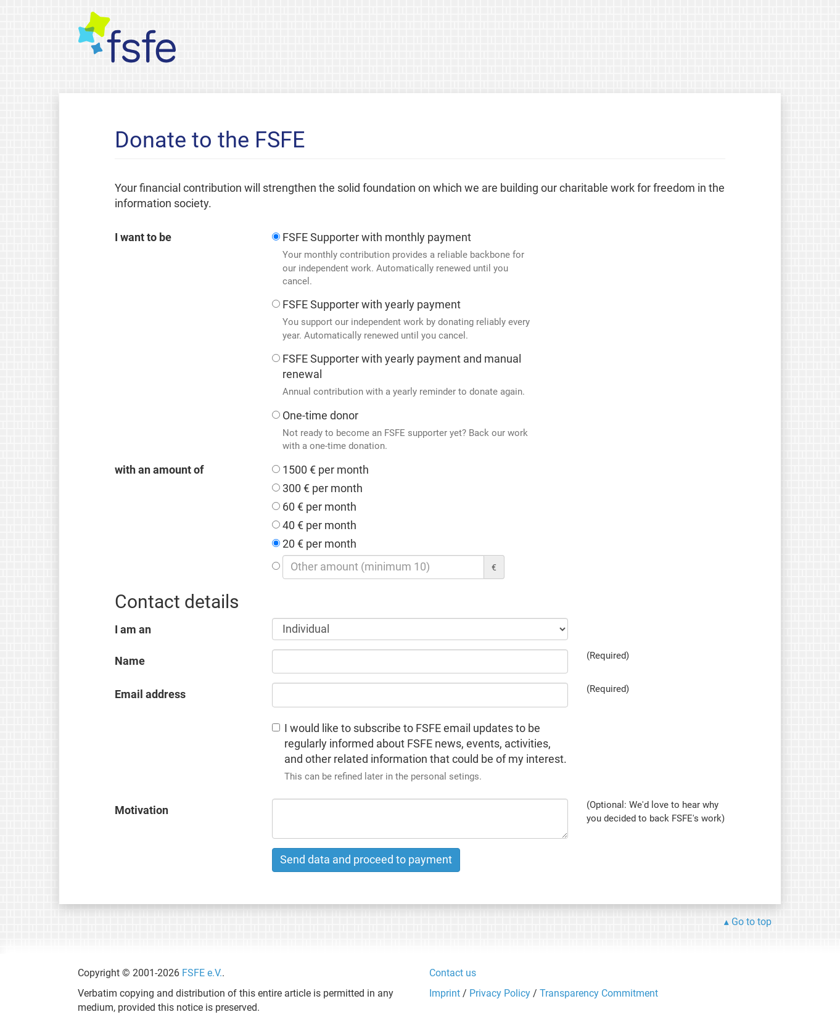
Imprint (444, 993)
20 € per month (319, 544)
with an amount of (159, 470)
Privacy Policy (499, 993)
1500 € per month (325, 470)
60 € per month (319, 507)
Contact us (452, 973)
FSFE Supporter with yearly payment (407, 320)
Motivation (141, 810)
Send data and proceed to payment (366, 860)
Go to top (751, 922)
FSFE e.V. (202, 973)
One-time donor (407, 431)
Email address (150, 694)
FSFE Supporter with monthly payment (407, 259)
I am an (133, 630)
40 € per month (319, 525)
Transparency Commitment (599, 993)
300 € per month (322, 488)
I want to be (143, 237)
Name (130, 661)
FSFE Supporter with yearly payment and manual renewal (407, 376)
